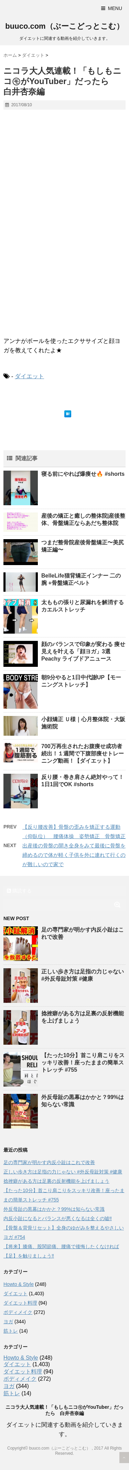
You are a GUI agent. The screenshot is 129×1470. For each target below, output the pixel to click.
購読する (19, 890)
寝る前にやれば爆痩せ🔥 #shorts (83, 474)
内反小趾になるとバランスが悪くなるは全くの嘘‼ (57, 1218)
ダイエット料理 (20, 1303)
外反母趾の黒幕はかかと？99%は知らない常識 (54, 1209)
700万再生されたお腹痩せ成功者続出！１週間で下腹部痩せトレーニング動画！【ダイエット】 (82, 753)
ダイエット (29, 376)
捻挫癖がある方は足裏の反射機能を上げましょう (56, 1181)
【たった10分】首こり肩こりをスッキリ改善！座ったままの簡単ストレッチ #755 (83, 1062)
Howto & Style (18, 1284)
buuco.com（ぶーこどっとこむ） (64, 26)
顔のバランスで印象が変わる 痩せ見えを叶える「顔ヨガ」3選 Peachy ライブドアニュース (83, 651)
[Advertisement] (64, 268)
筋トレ (10, 1331)
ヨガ (8, 1321)
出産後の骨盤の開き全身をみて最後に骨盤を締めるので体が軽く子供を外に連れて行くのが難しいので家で (74, 855)
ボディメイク (17, 1312)
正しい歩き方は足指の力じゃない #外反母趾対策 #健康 (62, 1171)
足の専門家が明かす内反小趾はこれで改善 (49, 1162)
